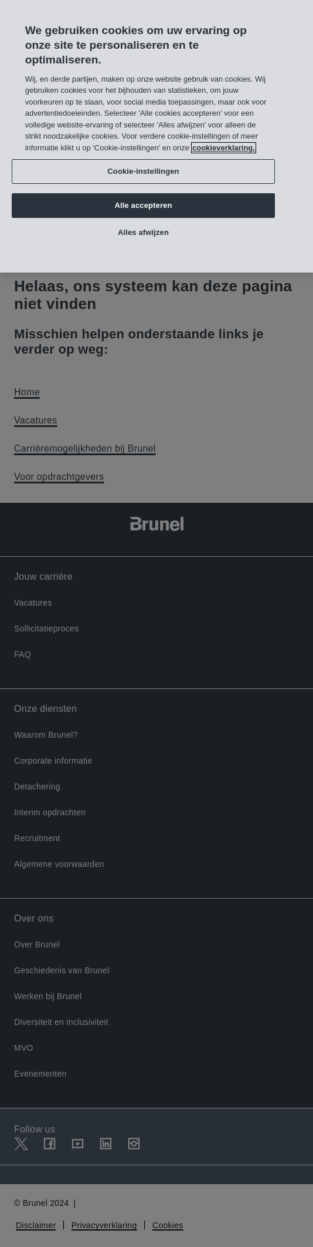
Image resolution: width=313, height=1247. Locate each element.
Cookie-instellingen (143, 171)
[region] (156, 136)
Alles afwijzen (143, 232)
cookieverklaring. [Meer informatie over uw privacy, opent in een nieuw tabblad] (223, 147)
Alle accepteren (143, 205)
